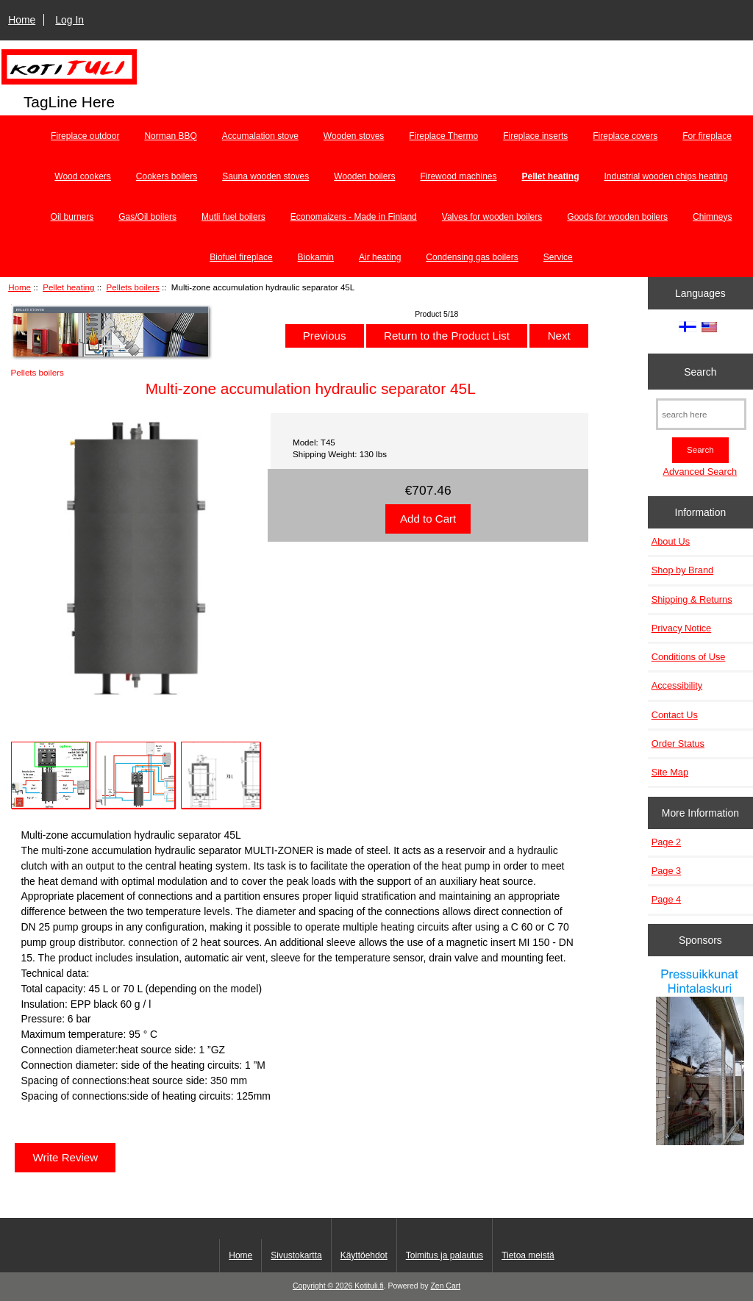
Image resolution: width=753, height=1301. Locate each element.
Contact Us (675, 714)
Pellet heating (68, 287)
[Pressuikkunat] (700, 1058)
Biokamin (316, 257)
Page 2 (666, 841)
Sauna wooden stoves (265, 176)
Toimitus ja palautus (444, 1255)
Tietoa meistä (528, 1255)
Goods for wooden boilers (617, 217)
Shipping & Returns (692, 599)
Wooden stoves (354, 136)
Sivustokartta (296, 1255)
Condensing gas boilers (472, 257)
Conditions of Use (689, 656)
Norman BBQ (170, 136)
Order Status (678, 743)
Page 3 (666, 870)
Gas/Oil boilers (147, 217)
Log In (69, 20)
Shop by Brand (682, 570)
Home (21, 20)
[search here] (701, 414)
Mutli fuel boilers (233, 217)
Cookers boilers (166, 176)
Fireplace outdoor (85, 136)
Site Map (670, 772)
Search (700, 371)
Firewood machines (458, 176)
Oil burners (72, 217)
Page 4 (666, 899)
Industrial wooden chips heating (666, 176)
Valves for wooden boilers (492, 217)
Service (558, 257)
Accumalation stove (260, 136)
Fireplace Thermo (443, 136)
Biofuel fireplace (241, 257)
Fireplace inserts (535, 136)
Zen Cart (445, 1286)
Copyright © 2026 (323, 1286)
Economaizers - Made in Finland (353, 217)
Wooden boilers (364, 176)
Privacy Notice (681, 628)
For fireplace (707, 136)
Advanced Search (700, 471)
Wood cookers (82, 176)
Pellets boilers (133, 287)
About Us (671, 541)
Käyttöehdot (364, 1255)
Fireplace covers (625, 136)
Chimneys (712, 217)
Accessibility (677, 685)
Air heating (380, 257)
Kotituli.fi (368, 1286)
